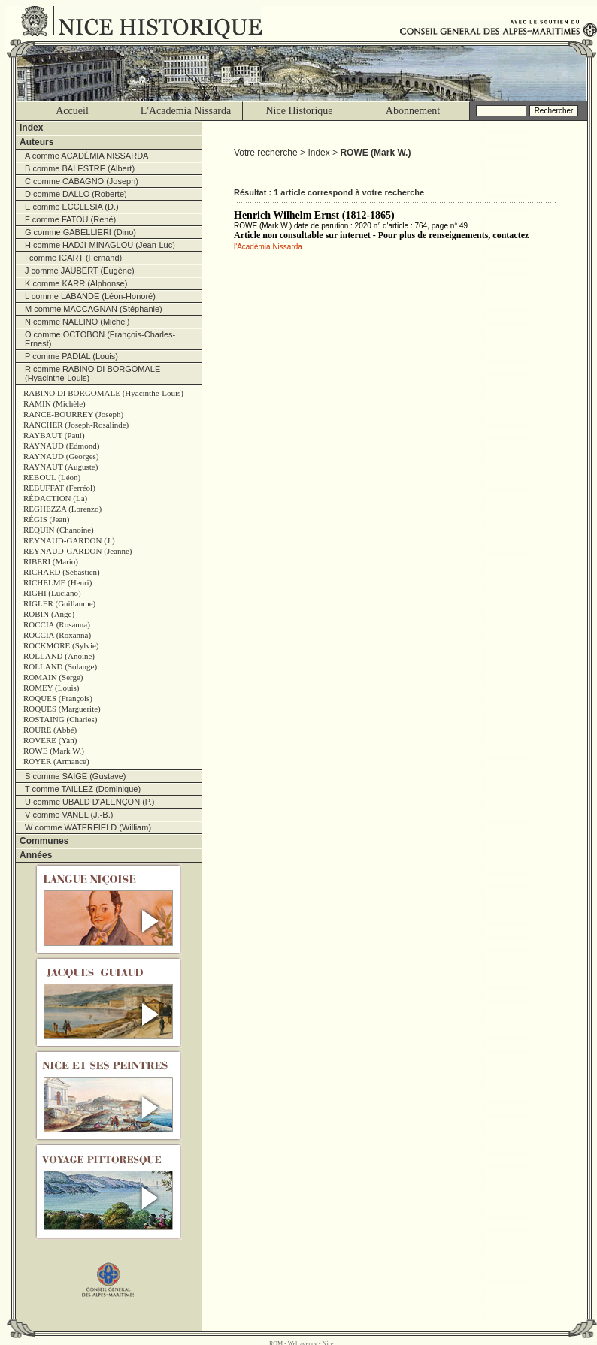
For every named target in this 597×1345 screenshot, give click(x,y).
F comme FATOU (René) (70, 219)
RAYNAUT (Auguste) (60, 466)
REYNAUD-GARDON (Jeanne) (77, 550)
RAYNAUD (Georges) (61, 456)
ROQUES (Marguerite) (62, 708)
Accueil (72, 110)
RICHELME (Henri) (57, 582)
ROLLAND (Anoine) (59, 655)
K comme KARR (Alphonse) (76, 283)
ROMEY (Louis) (51, 687)
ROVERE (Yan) (50, 740)
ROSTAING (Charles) (60, 719)
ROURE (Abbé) (50, 729)
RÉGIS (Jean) (46, 519)
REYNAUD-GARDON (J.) (69, 540)
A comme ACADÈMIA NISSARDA (86, 155)
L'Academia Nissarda (186, 110)
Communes (44, 841)
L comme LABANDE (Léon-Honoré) (90, 296)
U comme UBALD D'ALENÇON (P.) (89, 801)
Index (31, 127)
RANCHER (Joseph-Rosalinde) (76, 424)
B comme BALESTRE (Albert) (80, 168)
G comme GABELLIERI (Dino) (80, 232)
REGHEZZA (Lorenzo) (62, 508)
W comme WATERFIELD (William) (88, 827)
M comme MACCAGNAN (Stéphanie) (93, 308)
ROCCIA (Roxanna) (57, 634)
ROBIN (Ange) (48, 613)
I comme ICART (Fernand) (73, 257)
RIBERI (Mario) (50, 561)
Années (36, 855)
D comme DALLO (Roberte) (76, 193)
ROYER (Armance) (56, 761)
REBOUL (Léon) (51, 477)
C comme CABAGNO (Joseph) (81, 181)
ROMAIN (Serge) (53, 677)
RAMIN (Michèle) (54, 403)
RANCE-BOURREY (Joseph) (73, 414)
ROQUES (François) (57, 698)
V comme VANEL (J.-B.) (69, 814)
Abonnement (413, 110)
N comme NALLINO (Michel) (77, 321)
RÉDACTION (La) (55, 498)
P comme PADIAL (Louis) (71, 356)
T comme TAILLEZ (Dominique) (83, 788)
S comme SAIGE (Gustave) (75, 776)
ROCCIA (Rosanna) (56, 624)
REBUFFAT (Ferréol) (59, 487)
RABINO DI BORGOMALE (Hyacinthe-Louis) (103, 392)
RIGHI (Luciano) (52, 592)
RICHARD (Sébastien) (61, 571)
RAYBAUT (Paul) (54, 435)
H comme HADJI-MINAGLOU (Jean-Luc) (100, 244)
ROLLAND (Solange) (60, 666)
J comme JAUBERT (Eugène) (80, 270)
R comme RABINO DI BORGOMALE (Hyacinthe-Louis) (92, 373)
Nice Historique (298, 110)
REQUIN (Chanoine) (58, 529)
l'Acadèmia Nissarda (268, 247)
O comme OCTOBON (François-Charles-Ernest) (100, 339)
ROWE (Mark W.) (53, 750)
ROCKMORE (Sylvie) (61, 645)
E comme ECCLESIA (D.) (72, 206)
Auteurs (36, 142)
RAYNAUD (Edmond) (61, 445)
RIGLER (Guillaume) (59, 603)
